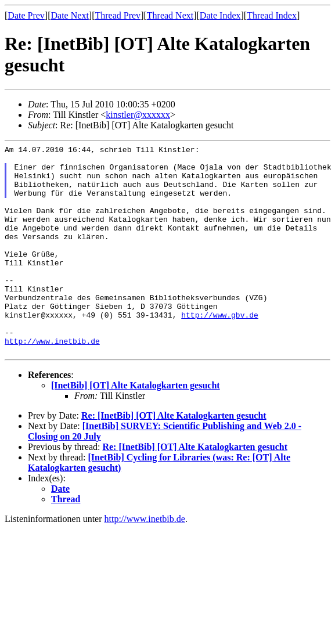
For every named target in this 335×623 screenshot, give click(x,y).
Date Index (220, 15)
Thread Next (170, 15)
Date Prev (26, 15)
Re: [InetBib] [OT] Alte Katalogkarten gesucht (173, 457)
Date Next (70, 15)
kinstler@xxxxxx (138, 115)
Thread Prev (118, 15)
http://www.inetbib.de (52, 381)
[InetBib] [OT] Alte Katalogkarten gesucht (135, 427)
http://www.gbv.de (219, 349)
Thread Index (272, 15)
